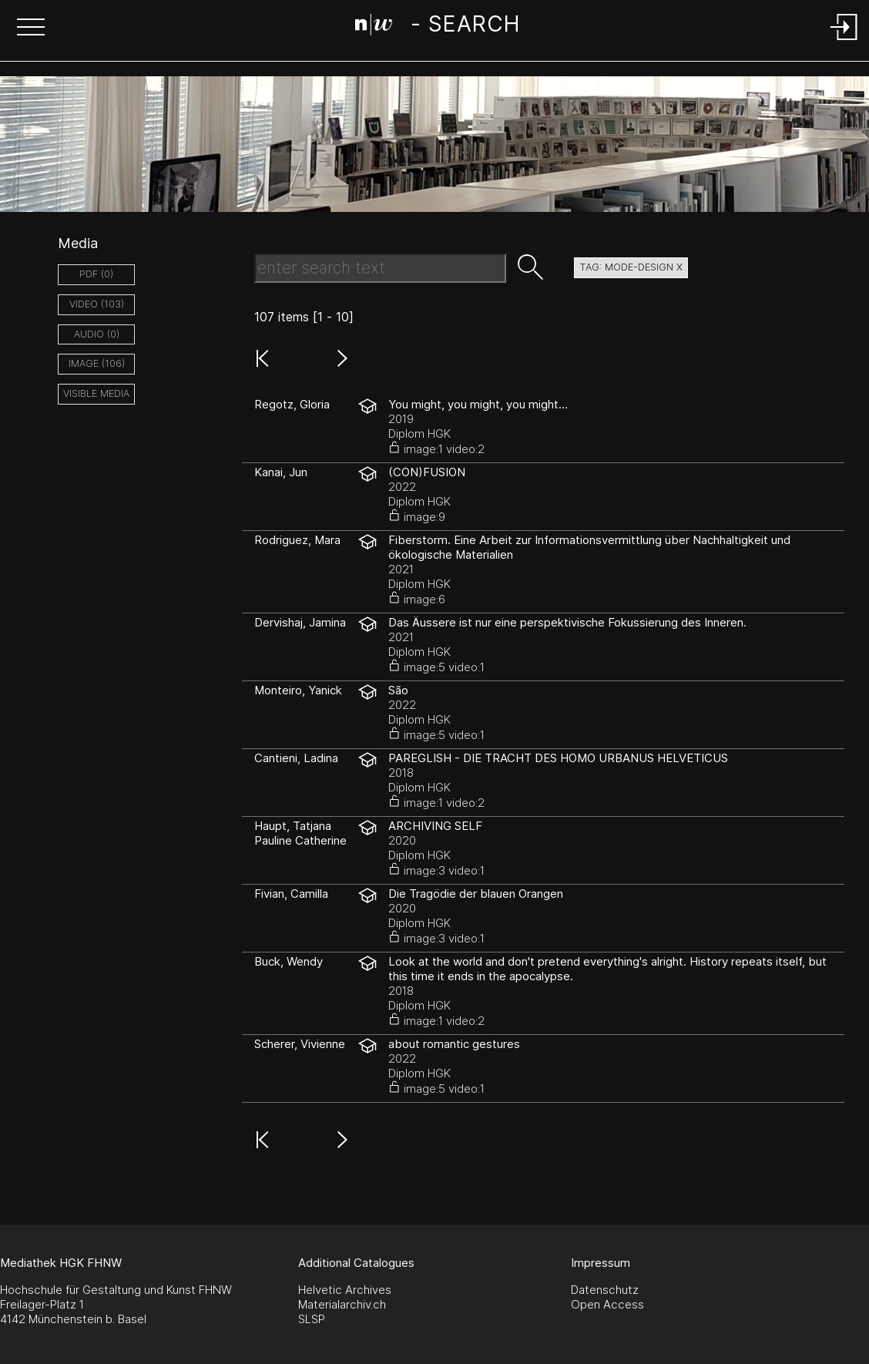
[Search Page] (437, 27)
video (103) (96, 304)
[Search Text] (380, 268)
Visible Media (96, 393)
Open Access (607, 1304)
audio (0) (96, 334)
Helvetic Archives (344, 1289)
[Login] (844, 41)
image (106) (97, 363)
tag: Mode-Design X (631, 267)
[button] (30, 28)
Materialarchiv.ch (342, 1304)
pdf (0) (96, 274)
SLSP (311, 1319)
